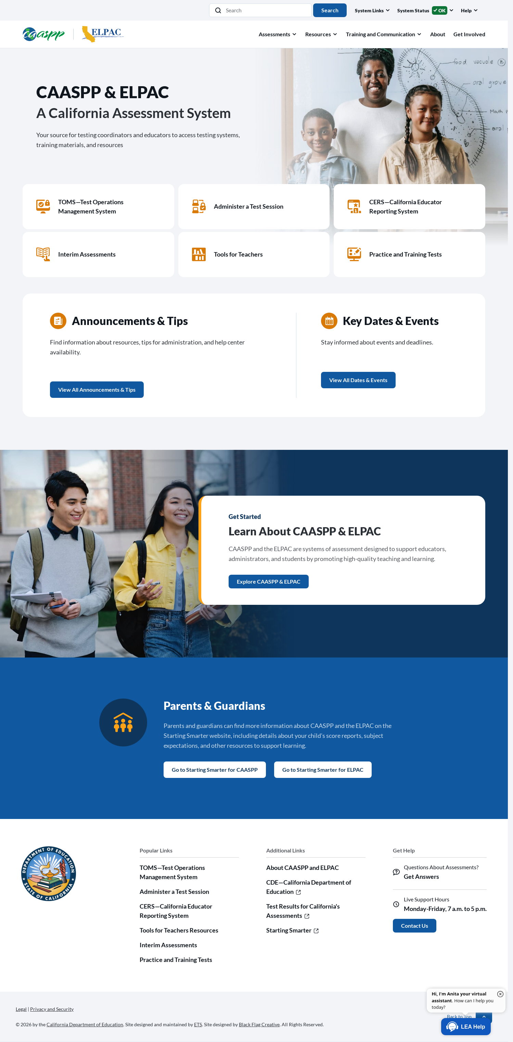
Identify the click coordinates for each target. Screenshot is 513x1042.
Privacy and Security (52, 1009)
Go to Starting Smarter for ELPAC (322, 769)
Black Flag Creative (259, 1024)
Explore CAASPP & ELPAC (268, 581)
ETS (198, 1024)
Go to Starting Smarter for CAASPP (215, 769)
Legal (21, 1009)
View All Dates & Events (358, 380)
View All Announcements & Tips (97, 389)
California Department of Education (85, 1024)
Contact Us (414, 925)
